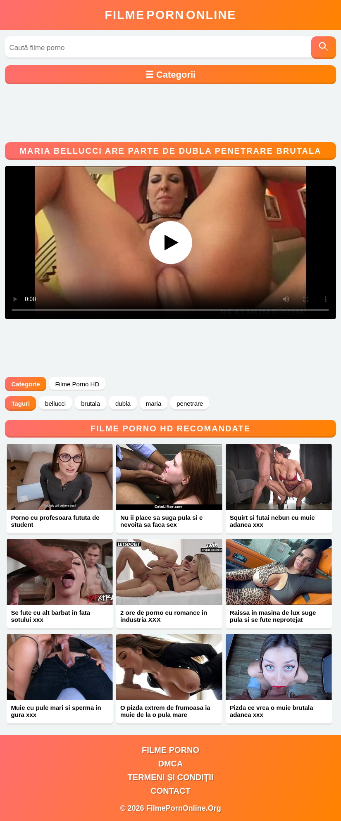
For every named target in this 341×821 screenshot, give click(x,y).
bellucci (55, 403)
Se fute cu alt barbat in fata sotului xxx (50, 616)
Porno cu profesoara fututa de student (55, 521)
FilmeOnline (170, 14)
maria (154, 403)
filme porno (170, 749)
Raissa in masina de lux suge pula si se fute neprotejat (273, 616)
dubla (123, 403)
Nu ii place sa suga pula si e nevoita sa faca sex (161, 521)
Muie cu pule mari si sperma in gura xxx (56, 711)
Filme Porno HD (77, 384)
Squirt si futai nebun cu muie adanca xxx (272, 521)
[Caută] (323, 47)
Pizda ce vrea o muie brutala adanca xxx (271, 711)
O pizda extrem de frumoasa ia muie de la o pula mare (165, 711)
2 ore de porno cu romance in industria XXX (163, 616)
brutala (90, 403)
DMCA (170, 763)
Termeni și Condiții (171, 777)
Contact (170, 790)
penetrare (189, 403)
